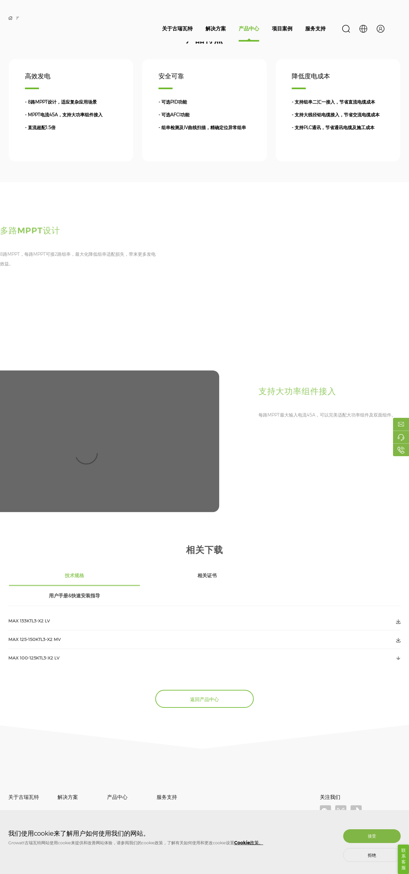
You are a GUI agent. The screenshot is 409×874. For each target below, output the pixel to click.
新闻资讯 (16, 805)
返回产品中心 (204, 680)
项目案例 (282, 29)
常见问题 (164, 805)
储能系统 (114, 805)
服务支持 (315, 29)
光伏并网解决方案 (73, 795)
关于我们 (16, 795)
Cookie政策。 (248, 843)
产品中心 (249, 29)
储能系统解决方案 (73, 805)
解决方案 (215, 29)
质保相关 (164, 795)
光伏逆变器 (116, 795)
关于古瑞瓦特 (177, 29)
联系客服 (403, 859)
